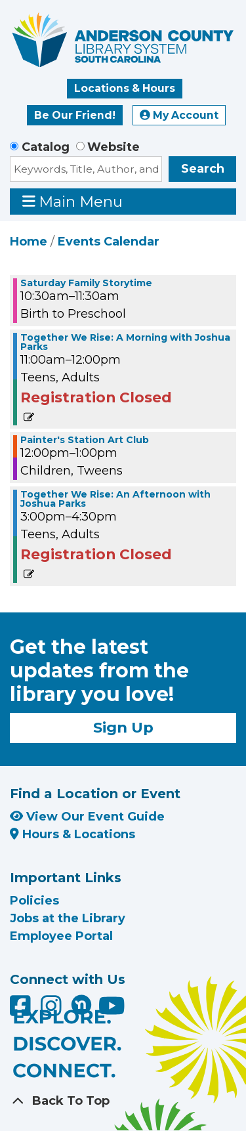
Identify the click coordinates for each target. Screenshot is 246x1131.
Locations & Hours (124, 88)
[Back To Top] (123, 1101)
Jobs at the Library (67, 918)
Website (113, 147)
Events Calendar (108, 241)
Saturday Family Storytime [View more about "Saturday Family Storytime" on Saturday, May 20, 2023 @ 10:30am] (86, 283)
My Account (179, 115)
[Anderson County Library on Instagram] (53, 1010)
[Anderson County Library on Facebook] (22, 1010)
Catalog (46, 147)
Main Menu (72, 201)
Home (28, 241)
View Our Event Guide (87, 816)
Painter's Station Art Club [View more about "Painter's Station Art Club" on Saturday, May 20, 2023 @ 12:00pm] (84, 439)
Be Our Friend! (74, 115)
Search (202, 168)
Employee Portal (61, 936)
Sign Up (123, 727)
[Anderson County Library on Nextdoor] (81, 1004)
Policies (34, 900)
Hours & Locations (72, 834)
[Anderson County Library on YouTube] (111, 1010)
